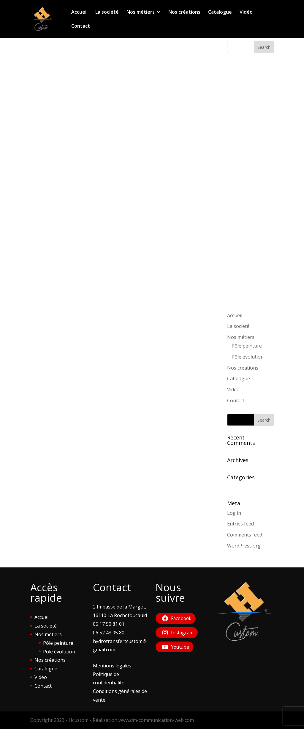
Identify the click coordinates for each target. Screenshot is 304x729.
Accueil (79, 12)
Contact (80, 26)
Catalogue (220, 12)
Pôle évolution (248, 356)
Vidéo (246, 12)
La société (107, 12)
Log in (234, 513)
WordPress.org (244, 545)
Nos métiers (140, 12)
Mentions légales (112, 665)
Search (263, 47)
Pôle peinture (247, 345)
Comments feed (244, 534)
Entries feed (240, 523)
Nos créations (184, 12)
